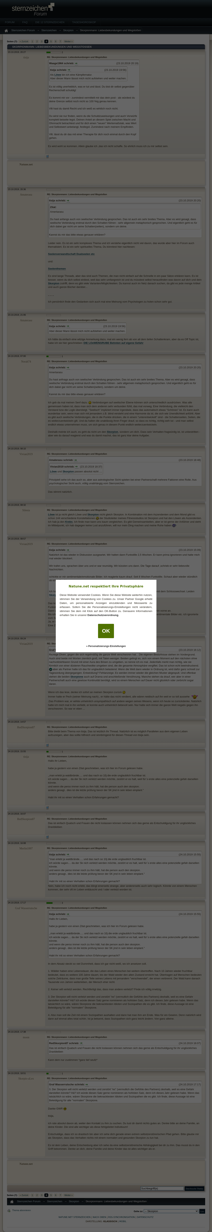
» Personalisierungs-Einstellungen (106, 646)
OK (106, 631)
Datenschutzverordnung (102, 615)
